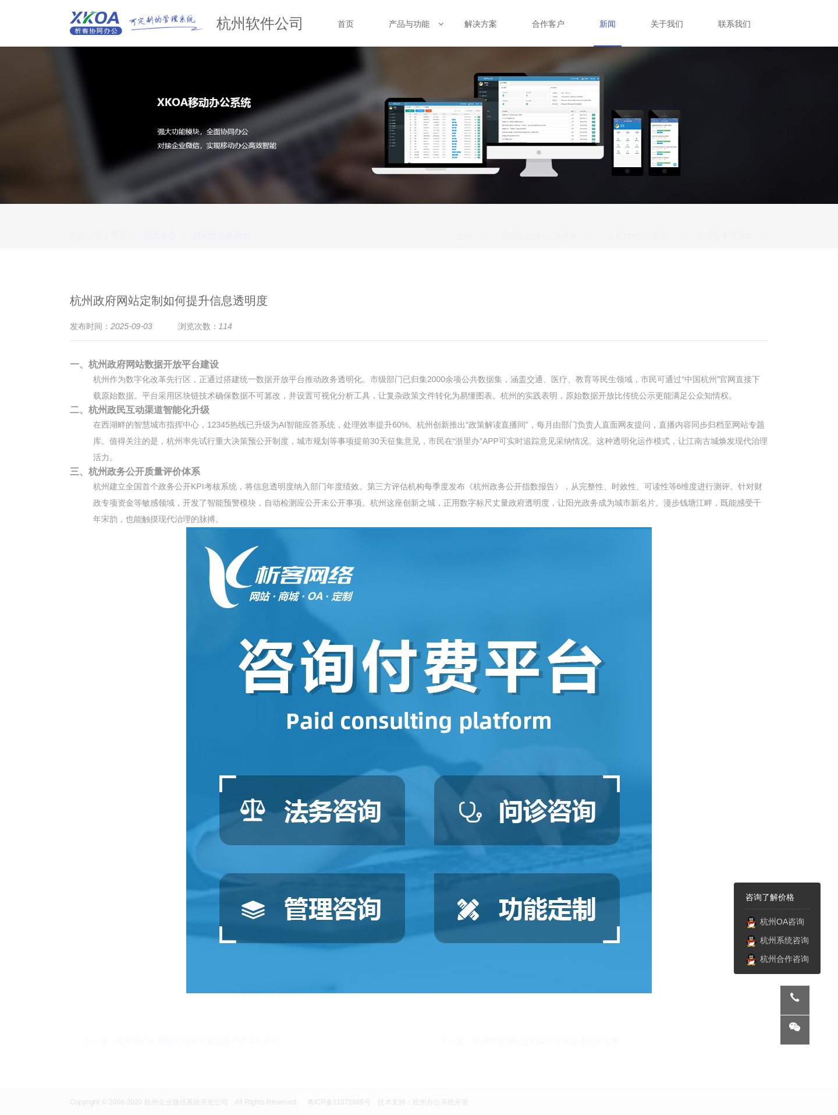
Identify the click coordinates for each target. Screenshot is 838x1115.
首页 (119, 226)
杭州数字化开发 (221, 226)
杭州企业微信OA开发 (539, 226)
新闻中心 (160, 226)
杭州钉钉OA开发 (637, 226)
